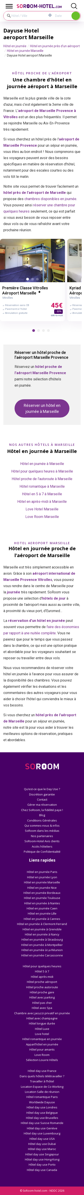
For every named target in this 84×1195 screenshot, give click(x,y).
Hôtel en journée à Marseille (42, 464)
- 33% (58, 311)
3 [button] (38, 280)
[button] (33, 330)
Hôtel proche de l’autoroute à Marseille (42, 479)
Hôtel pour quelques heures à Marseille (42, 471)
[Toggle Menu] (9, 6)
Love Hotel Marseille (42, 509)
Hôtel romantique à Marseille (42, 486)
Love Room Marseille (42, 517)
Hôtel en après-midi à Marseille (42, 501)
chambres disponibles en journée (50, 199)
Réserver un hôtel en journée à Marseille (42, 408)
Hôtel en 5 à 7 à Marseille (42, 494)
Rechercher (75, 16)
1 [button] (28, 280)
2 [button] (33, 280)
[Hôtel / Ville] (25, 15)
